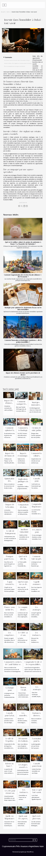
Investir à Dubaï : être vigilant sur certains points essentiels (18, 63)
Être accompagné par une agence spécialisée (14, 66)
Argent (31, 846)
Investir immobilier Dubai (35, 101)
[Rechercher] (21, 840)
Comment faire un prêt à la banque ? (36, 558)
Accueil (3, 12)
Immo (36, 846)
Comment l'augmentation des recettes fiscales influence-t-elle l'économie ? (23, 276)
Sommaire (8, 57)
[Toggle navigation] (4, 5)
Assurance (24, 846)
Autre (8, 12)
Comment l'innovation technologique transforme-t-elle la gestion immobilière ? (23, 341)
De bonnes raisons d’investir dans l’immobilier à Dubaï (17, 60)
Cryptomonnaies (9, 846)
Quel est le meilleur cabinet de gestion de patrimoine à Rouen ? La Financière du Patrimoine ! (23, 243)
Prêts (18, 846)
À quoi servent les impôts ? (9, 584)
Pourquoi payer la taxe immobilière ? (9, 558)
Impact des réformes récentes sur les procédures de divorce (23, 374)
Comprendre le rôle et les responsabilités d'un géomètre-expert (33, 664)
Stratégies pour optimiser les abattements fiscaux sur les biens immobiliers (23, 308)
